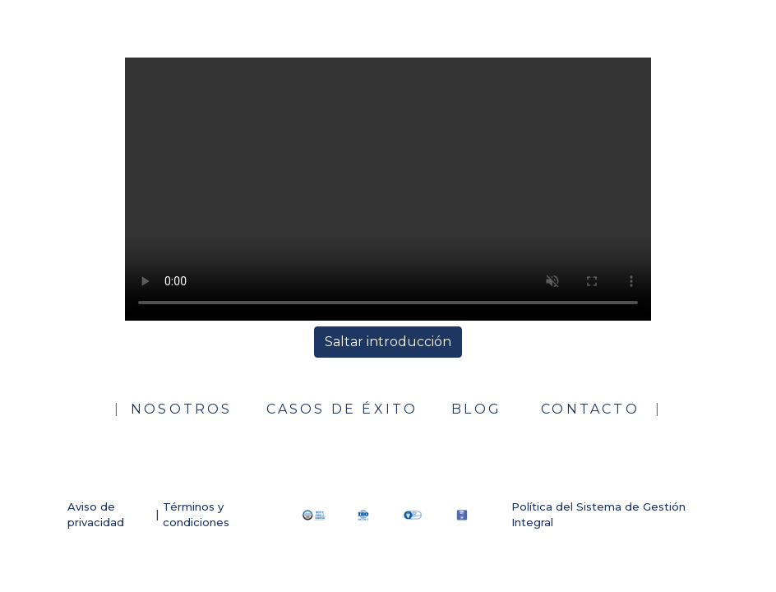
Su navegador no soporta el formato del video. (388, 189)
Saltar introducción (388, 341)
